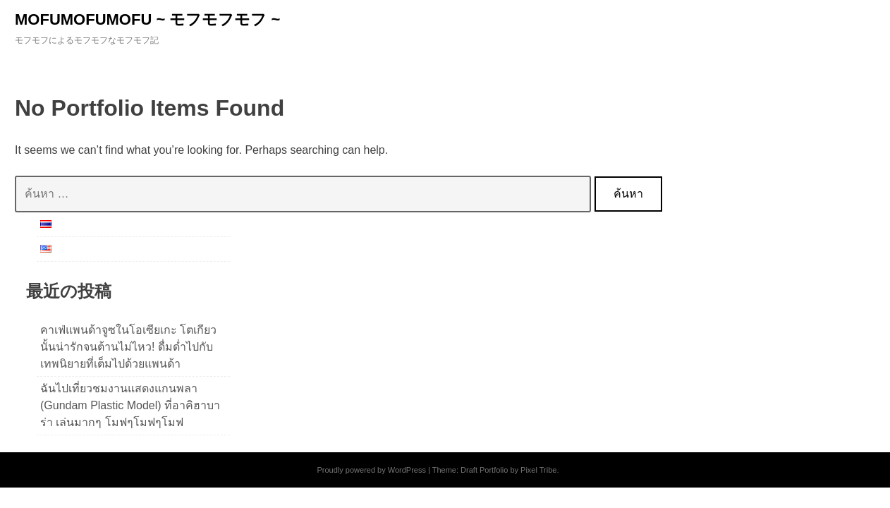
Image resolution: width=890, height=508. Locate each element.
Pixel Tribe (538, 470)
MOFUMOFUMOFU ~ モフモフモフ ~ (147, 19)
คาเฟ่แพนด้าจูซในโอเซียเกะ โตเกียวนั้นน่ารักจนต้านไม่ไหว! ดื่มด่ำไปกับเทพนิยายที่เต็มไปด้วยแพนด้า (128, 347)
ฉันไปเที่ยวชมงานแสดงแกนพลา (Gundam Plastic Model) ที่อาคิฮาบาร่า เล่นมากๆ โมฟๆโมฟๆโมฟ (130, 405)
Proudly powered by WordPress (371, 470)
